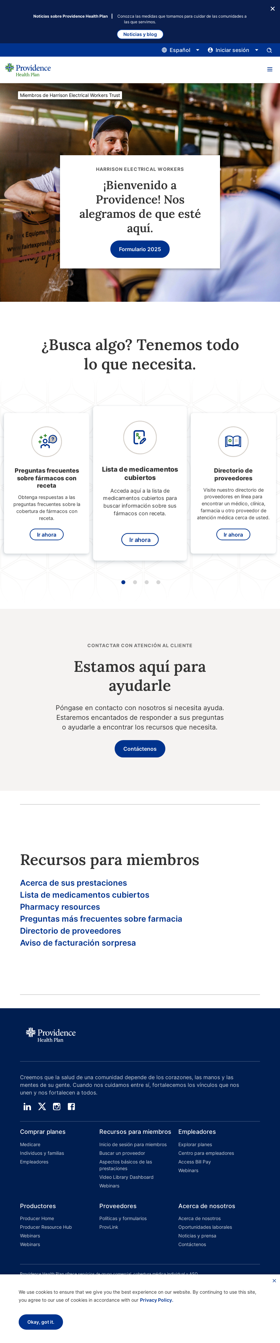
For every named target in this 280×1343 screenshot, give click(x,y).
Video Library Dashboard (126, 1177)
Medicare (30, 1144)
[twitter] (42, 1106)
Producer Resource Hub (46, 1227)
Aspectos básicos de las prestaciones (125, 1165)
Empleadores (34, 1161)
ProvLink (108, 1227)
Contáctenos (140, 748)
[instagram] (56, 1106)
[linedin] (27, 1106)
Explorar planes (195, 1144)
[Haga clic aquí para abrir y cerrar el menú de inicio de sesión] (233, 50)
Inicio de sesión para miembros (133, 1144)
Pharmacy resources (60, 907)
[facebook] (71, 1106)
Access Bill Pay (194, 1161)
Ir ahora (46, 534)
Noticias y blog (140, 34)
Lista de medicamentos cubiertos (84, 895)
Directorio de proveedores (70, 931)
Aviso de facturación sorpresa (78, 943)
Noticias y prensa (197, 1235)
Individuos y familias (42, 1153)
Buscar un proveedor (122, 1153)
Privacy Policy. (156, 1300)
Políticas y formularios (123, 1218)
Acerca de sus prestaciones (73, 883)
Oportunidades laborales (205, 1227)
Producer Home (37, 1218)
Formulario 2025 (140, 249)
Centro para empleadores (206, 1153)
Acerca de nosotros (199, 1218)
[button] (270, 70)
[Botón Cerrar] (273, 8)
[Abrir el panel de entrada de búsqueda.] (269, 50)
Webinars (109, 1185)
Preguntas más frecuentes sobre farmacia (101, 919)
